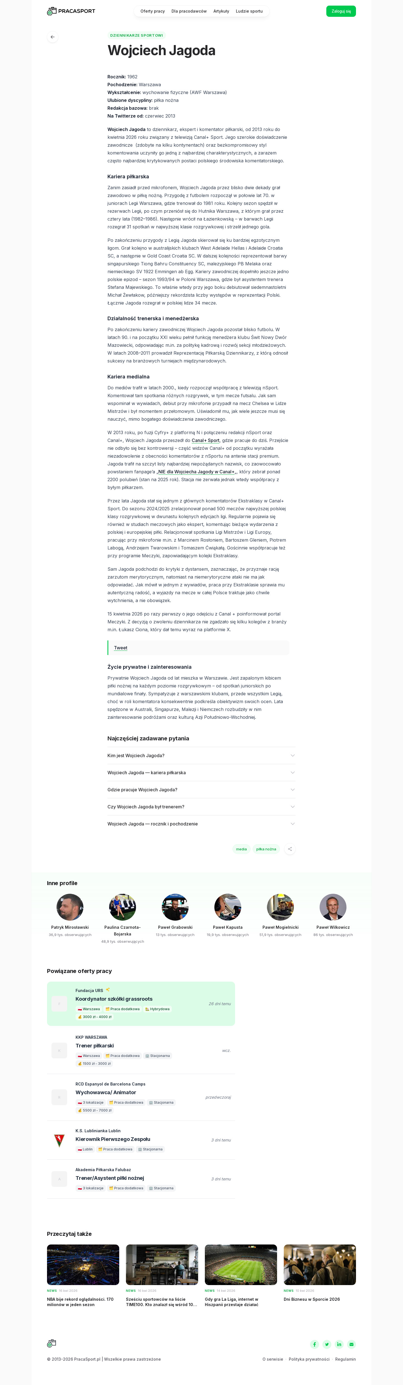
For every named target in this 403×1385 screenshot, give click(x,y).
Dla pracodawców (189, 11)
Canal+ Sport (205, 440)
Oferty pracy (152, 11)
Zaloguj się (339, 11)
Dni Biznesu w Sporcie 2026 (312, 1299)
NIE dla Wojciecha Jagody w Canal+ (196, 471)
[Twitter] (326, 1344)
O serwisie (273, 1359)
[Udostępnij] (290, 849)
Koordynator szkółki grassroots (114, 999)
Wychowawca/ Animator (106, 1092)
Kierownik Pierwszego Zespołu (113, 1139)
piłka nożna (266, 849)
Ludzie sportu (249, 11)
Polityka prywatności (309, 1359)
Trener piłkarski (95, 1046)
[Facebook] (314, 1344)
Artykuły (221, 11)
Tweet (120, 648)
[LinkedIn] (339, 1344)
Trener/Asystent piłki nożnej (110, 1178)
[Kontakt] (351, 1344)
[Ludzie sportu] (52, 37)
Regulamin (345, 1359)
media (241, 849)
